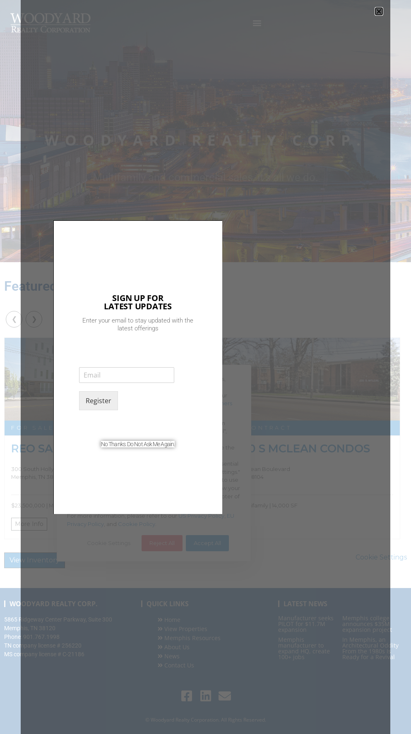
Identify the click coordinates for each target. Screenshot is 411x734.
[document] (205, 367)
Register (98, 400)
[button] (379, 11)
